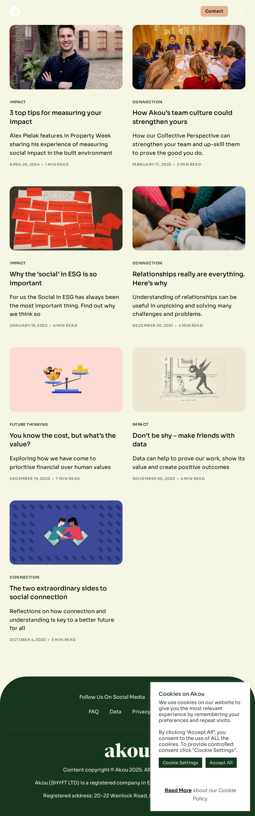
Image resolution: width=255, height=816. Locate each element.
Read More (178, 790)
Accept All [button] (221, 763)
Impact (18, 102)
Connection (147, 102)
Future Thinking (29, 424)
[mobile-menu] (240, 11)
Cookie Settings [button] (180, 763)
